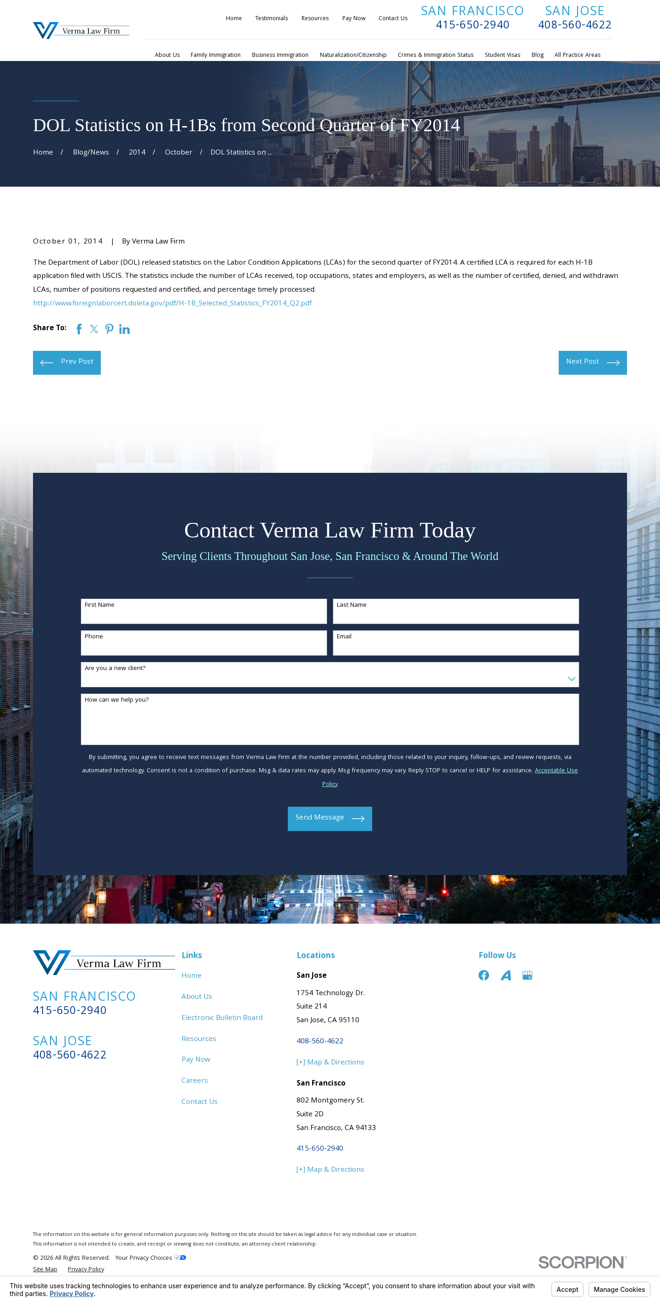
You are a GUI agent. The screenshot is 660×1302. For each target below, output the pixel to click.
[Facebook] (483, 975)
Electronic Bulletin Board (222, 1019)
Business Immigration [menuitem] (280, 56)
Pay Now (353, 19)
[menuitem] (45, 1270)
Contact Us (393, 19)
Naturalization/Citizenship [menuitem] (353, 56)
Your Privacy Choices (151, 1258)
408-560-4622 (575, 26)
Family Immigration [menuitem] (216, 56)
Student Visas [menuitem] (502, 56)
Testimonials (271, 19)
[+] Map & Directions (330, 1063)
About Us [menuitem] (167, 56)
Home (234, 19)
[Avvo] (505, 975)
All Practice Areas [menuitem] (577, 56)
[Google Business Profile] (527, 975)
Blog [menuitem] (538, 56)
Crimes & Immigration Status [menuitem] (435, 56)
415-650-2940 (473, 26)
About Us (197, 997)
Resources (315, 19)
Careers (195, 1081)
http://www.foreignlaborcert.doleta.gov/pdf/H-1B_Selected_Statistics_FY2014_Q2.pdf (172, 304)
